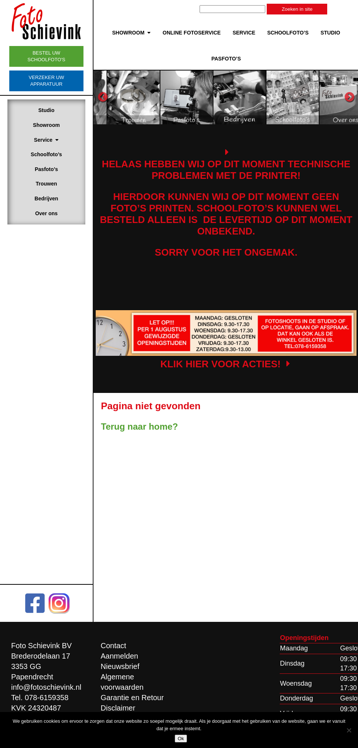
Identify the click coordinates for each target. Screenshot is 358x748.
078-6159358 (47, 697)
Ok (181, 738)
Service (46, 140)
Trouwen (46, 184)
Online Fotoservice (191, 33)
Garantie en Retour (132, 697)
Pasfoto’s (46, 169)
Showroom (46, 125)
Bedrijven (46, 198)
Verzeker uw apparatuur (46, 81)
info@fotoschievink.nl (46, 687)
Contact (113, 646)
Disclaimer (118, 708)
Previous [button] (102, 97)
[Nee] (348, 730)
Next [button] (349, 97)
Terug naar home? (139, 426)
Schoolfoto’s (46, 154)
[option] (157, 97)
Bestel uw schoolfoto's (46, 56)
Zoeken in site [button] (297, 9)
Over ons (46, 213)
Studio (46, 110)
